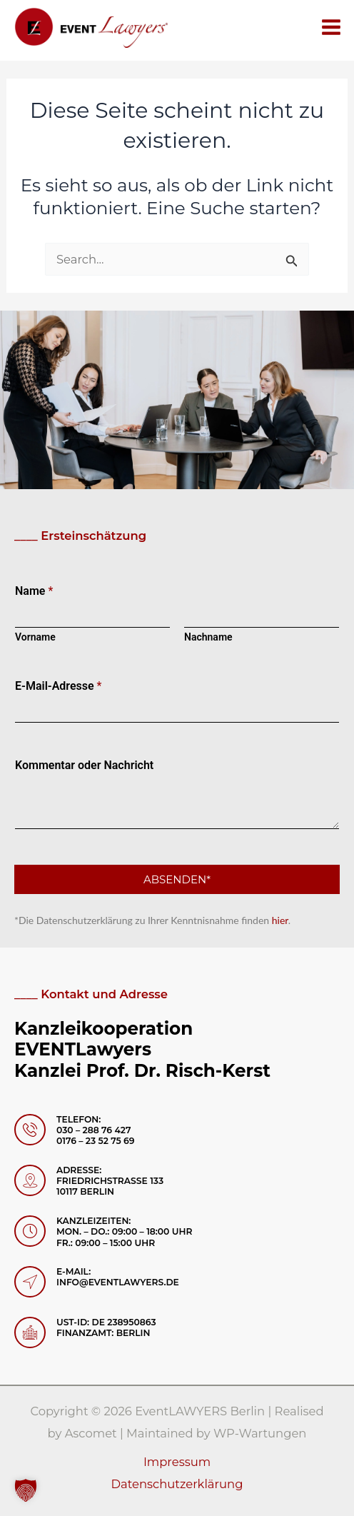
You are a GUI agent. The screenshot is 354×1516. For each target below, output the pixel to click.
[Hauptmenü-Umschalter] (330, 26)
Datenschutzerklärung (177, 1484)
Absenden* (177, 879)
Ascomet (91, 1433)
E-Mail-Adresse (58, 686)
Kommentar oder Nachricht (84, 765)
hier (280, 920)
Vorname (35, 637)
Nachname (208, 637)
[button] (25, 1490)
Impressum (177, 1462)
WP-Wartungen (260, 1433)
